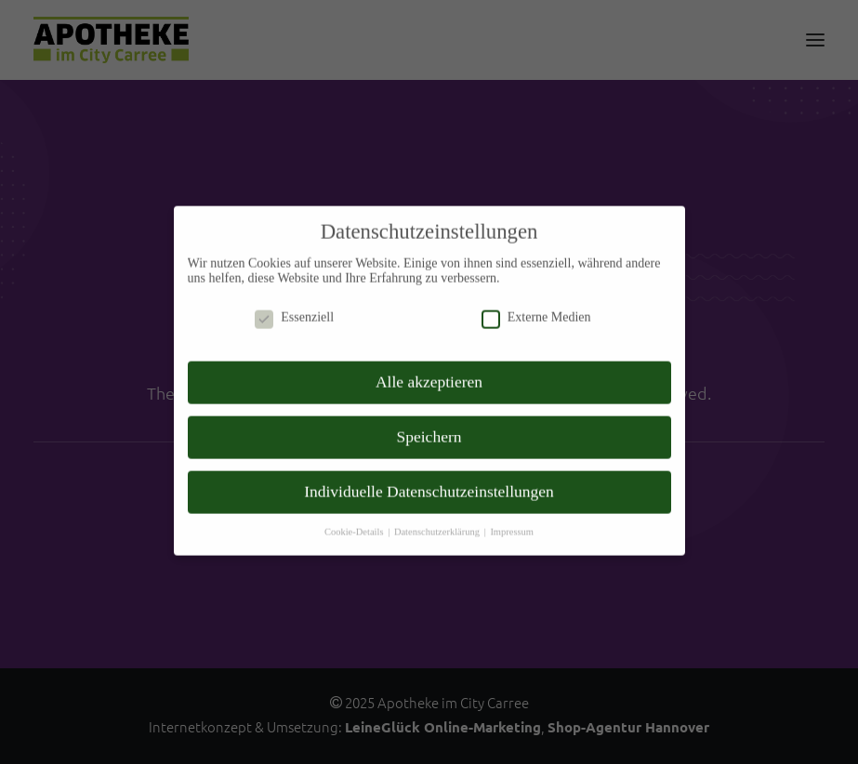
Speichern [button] (429, 411)
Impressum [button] (512, 507)
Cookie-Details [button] (355, 507)
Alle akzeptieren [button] (429, 357)
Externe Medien (536, 292)
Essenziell (294, 292)
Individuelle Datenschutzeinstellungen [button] (429, 466)
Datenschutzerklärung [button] (438, 507)
